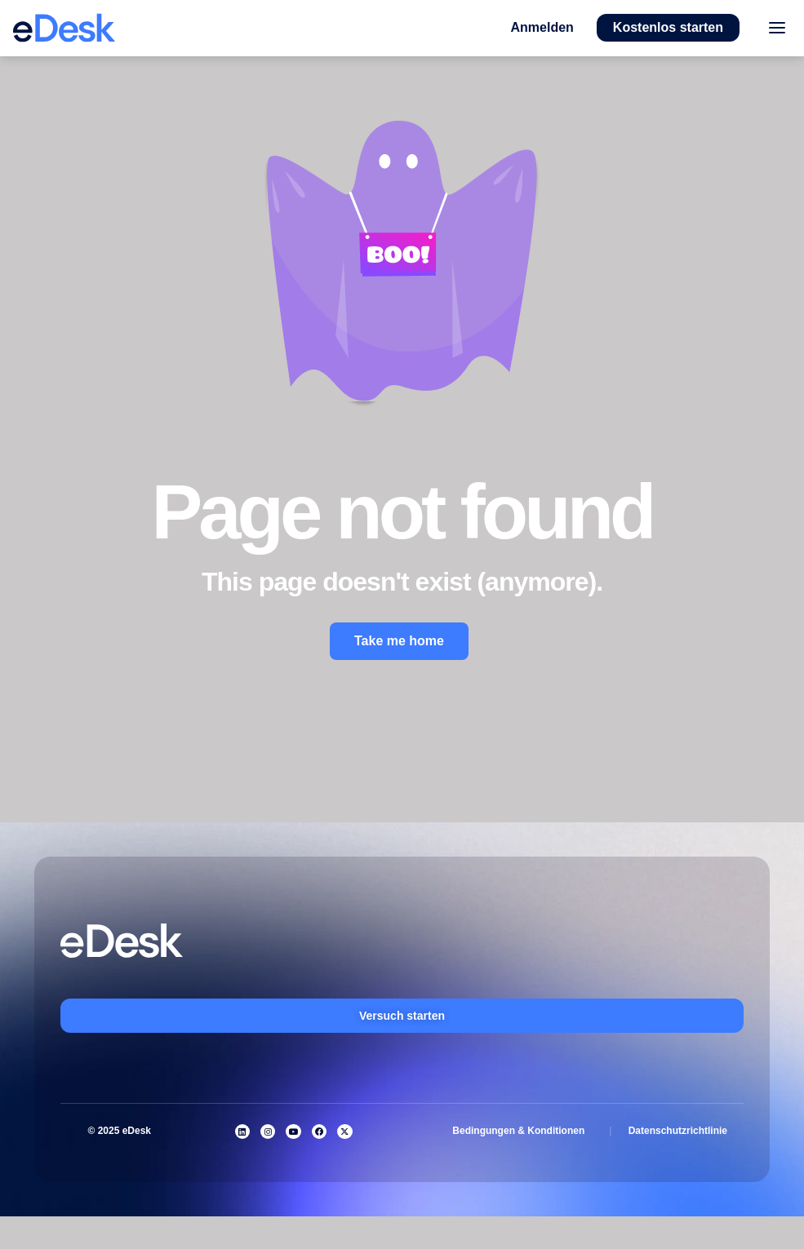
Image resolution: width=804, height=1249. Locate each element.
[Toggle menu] (776, 28)
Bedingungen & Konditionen (518, 1130)
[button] (542, 28)
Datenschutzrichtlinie (678, 1130)
